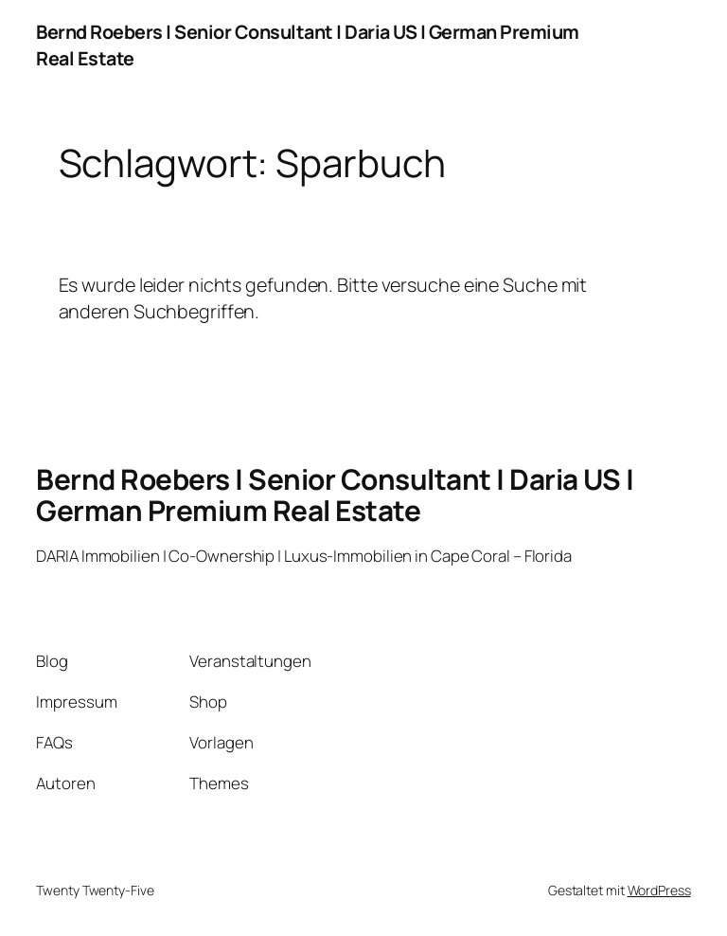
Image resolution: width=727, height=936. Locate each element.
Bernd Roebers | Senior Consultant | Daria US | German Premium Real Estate (334, 494)
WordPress (659, 890)
